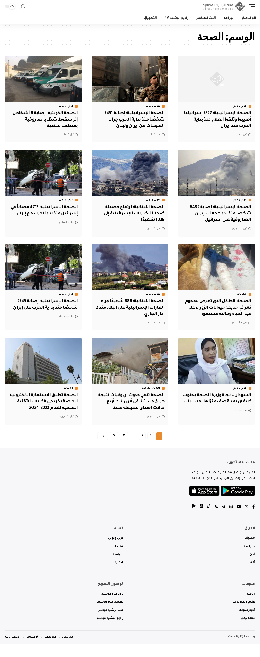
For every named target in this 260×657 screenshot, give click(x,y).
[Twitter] (247, 520)
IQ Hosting (247, 650)
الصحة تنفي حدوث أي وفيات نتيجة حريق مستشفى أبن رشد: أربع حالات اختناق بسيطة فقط (133, 407)
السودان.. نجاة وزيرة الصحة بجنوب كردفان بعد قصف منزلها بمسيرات (218, 407)
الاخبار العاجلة (151, 394)
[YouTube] (238, 520)
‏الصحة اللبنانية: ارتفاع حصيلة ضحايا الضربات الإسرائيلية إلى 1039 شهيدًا (133, 213)
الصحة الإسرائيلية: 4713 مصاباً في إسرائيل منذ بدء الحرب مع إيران (46, 213)
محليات (242, 294)
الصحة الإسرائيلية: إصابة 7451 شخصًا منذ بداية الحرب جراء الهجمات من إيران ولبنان (134, 119)
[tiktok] (208, 520)
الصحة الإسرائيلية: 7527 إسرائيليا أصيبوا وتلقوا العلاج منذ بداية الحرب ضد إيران (217, 119)
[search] (22, 6)
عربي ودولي (240, 106)
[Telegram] (223, 520)
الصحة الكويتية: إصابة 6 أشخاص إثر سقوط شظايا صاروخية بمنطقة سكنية (44, 119)
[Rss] (216, 520)
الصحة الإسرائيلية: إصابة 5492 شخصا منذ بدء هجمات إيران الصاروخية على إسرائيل (220, 213)
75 (124, 448)
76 (114, 448)
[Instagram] (230, 520)
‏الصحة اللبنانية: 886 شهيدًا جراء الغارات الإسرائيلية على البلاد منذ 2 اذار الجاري (131, 307)
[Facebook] (253, 520)
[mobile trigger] (250, 6)
